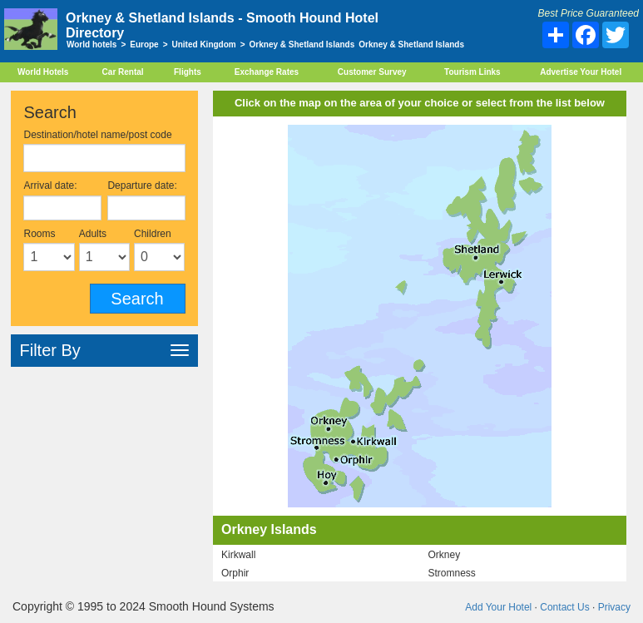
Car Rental (123, 72)
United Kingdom (204, 44)
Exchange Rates (267, 72)
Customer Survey (372, 72)
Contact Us (564, 607)
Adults (92, 234)
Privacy (614, 607)
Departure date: (141, 185)
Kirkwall (238, 555)
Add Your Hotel (498, 607)
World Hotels (42, 72)
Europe (144, 44)
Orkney (444, 555)
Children (152, 234)
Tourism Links (472, 72)
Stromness (451, 573)
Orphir (235, 573)
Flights (187, 72)
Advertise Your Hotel (580, 72)
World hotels (91, 44)
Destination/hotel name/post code (97, 135)
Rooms (39, 234)
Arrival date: (50, 185)
